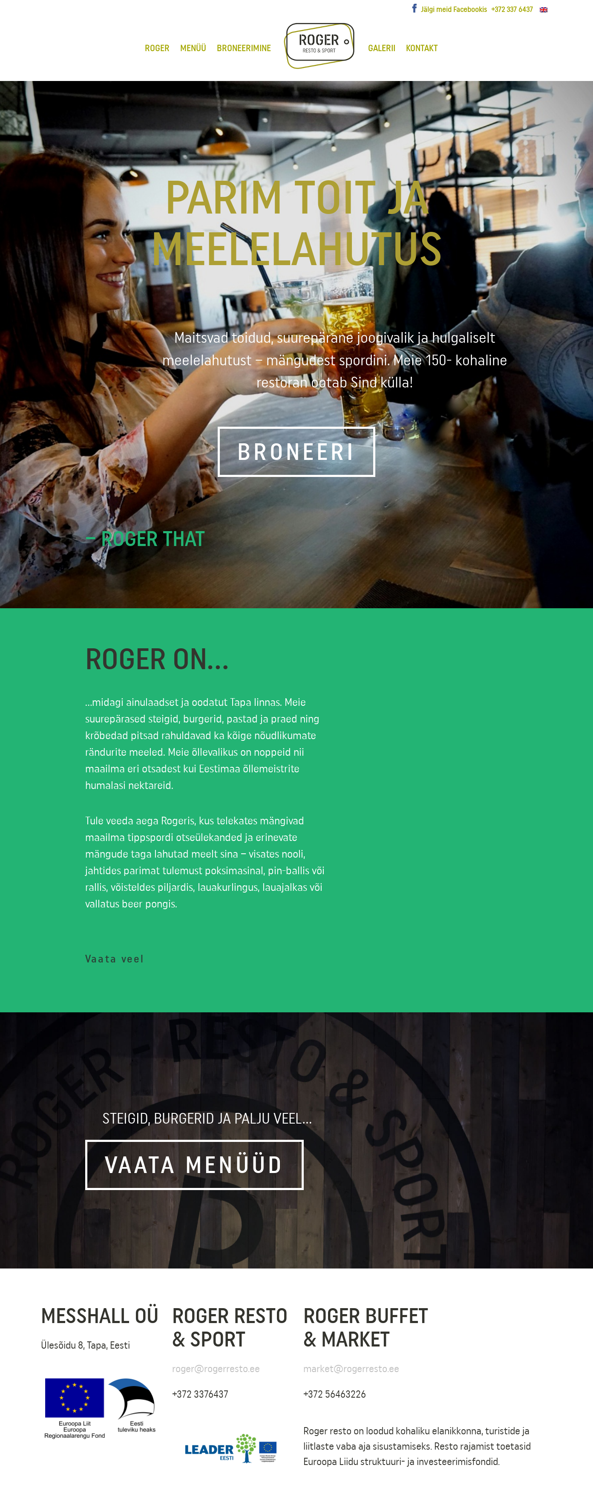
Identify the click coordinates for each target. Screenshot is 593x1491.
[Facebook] (414, 8)
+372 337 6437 (512, 9)
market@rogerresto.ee (351, 1368)
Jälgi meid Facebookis (454, 9)
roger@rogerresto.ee (216, 1368)
